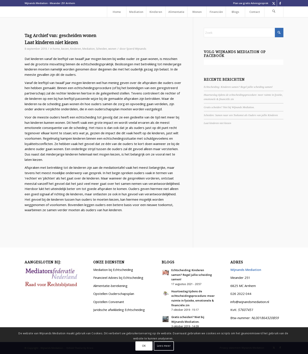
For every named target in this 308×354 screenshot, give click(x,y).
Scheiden (101, 49)
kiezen (65, 49)
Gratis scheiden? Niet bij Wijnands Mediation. (229, 107)
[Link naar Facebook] (280, 3)
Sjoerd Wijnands (136, 49)
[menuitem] (249, 3)
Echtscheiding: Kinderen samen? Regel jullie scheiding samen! (238, 86)
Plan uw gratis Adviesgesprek (250, 3)
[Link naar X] (274, 3)
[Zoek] (273, 11)
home (56, 49)
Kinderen (75, 49)
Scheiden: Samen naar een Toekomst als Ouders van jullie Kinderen (241, 115)
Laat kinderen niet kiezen (51, 42)
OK (144, 346)
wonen (112, 49)
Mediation (88, 49)
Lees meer (164, 346)
